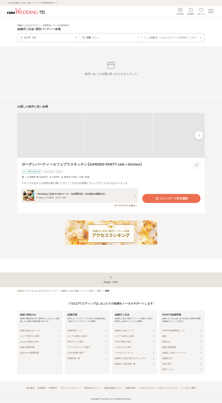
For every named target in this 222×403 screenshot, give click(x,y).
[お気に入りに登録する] (196, 165)
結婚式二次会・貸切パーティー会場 (77, 291)
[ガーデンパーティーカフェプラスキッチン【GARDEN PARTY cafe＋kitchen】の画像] (111, 135)
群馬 (99, 291)
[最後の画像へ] (199, 135)
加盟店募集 (130, 388)
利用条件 (53, 388)
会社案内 (30, 388)
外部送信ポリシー (92, 388)
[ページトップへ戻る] (111, 279)
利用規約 (42, 388)
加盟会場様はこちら (113, 388)
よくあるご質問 (188, 388)
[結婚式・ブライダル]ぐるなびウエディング (37, 291)
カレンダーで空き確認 (171, 198)
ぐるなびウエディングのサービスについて (158, 388)
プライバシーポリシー (70, 388)
